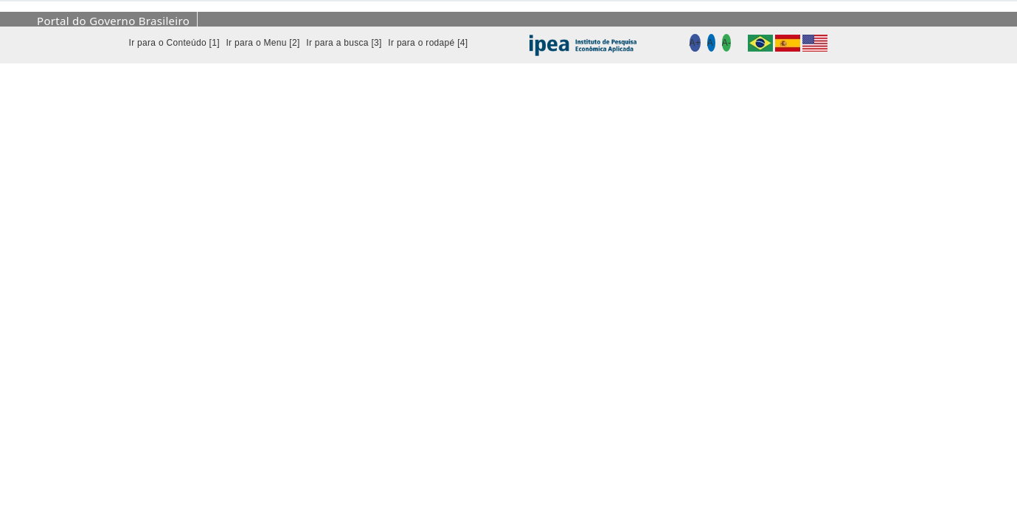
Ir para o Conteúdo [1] (174, 43)
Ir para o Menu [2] (262, 43)
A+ (695, 43)
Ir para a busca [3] (343, 43)
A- (727, 43)
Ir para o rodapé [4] (428, 43)
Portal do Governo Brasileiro (113, 20)
